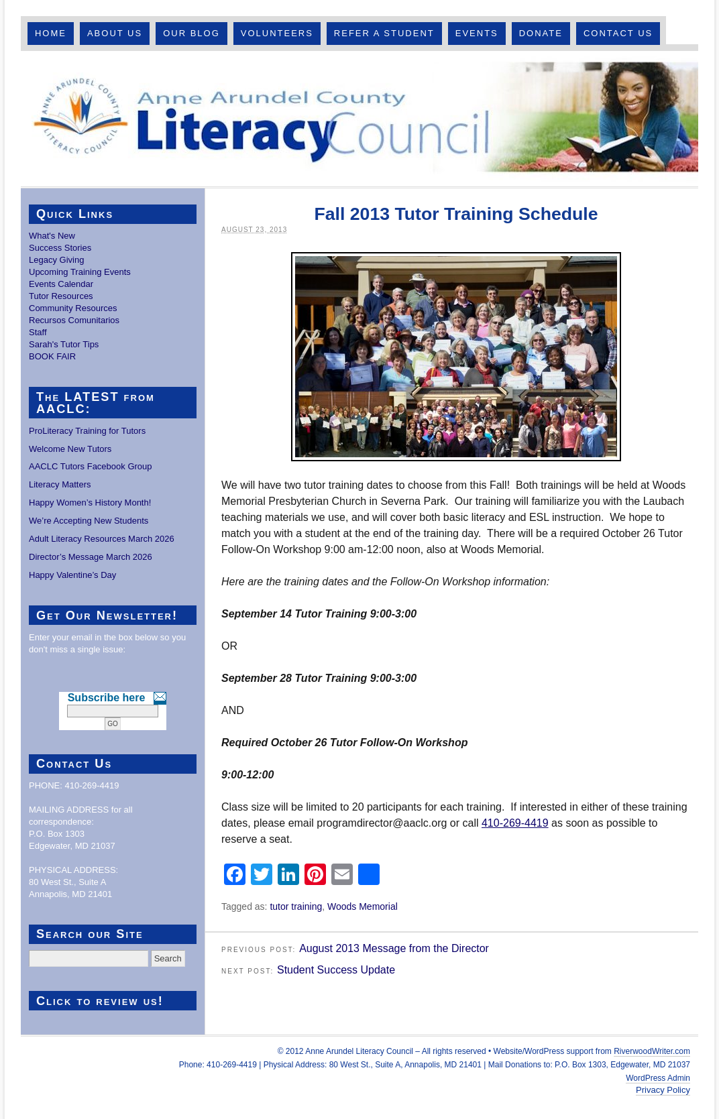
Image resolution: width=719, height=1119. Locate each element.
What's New (52, 236)
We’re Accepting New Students (88, 521)
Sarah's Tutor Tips (64, 344)
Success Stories (60, 248)
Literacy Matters (60, 484)
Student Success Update (336, 970)
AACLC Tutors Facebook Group (90, 466)
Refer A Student (384, 33)
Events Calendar (61, 284)
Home (50, 33)
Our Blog (191, 33)
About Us (114, 33)
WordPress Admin (658, 1078)
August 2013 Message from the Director (394, 948)
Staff (38, 332)
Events (476, 33)
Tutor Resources (61, 296)
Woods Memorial (362, 906)
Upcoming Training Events (80, 272)
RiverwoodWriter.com (652, 1051)
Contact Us (618, 33)
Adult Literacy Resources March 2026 (101, 539)
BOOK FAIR (52, 356)
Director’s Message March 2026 (90, 557)
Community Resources (73, 308)
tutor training (296, 906)
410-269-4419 (515, 823)
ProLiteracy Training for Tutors (87, 431)
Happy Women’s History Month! (90, 502)
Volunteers (277, 33)
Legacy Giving (56, 260)
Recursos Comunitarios (74, 320)
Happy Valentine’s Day (72, 575)
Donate (541, 33)
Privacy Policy (663, 1090)
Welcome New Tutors (70, 449)
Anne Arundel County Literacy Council (359, 118)
